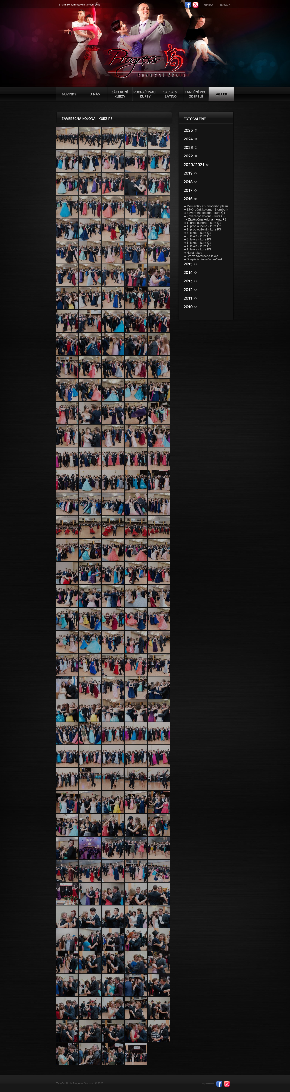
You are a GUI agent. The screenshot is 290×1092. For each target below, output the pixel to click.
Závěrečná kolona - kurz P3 (207, 219)
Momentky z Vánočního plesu (207, 206)
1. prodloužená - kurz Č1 (204, 223)
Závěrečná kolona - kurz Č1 (206, 213)
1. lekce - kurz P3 (199, 249)
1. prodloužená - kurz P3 (204, 229)
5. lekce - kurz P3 (199, 239)
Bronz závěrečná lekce (202, 256)
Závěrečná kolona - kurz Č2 (206, 216)
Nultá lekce (194, 252)
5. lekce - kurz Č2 (199, 236)
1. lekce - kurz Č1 (199, 243)
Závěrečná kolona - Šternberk (207, 209)
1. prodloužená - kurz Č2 (204, 226)
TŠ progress (146, 60)
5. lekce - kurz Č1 (199, 233)
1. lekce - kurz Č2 (199, 246)
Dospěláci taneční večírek (205, 259)
